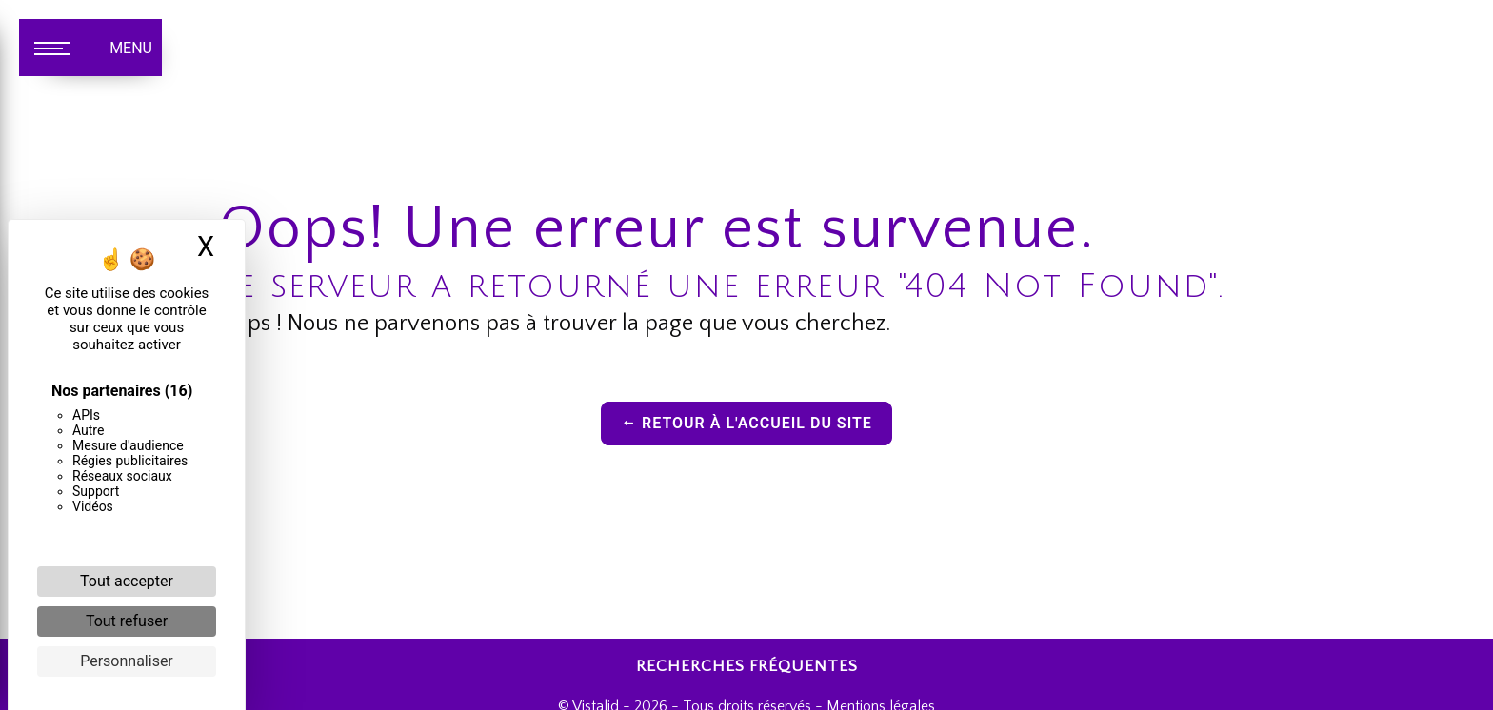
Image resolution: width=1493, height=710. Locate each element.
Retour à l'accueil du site (746, 423)
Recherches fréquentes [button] (747, 666)
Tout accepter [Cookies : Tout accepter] (126, 581)
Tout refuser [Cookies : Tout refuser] (127, 621)
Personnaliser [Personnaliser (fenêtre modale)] (126, 661)
